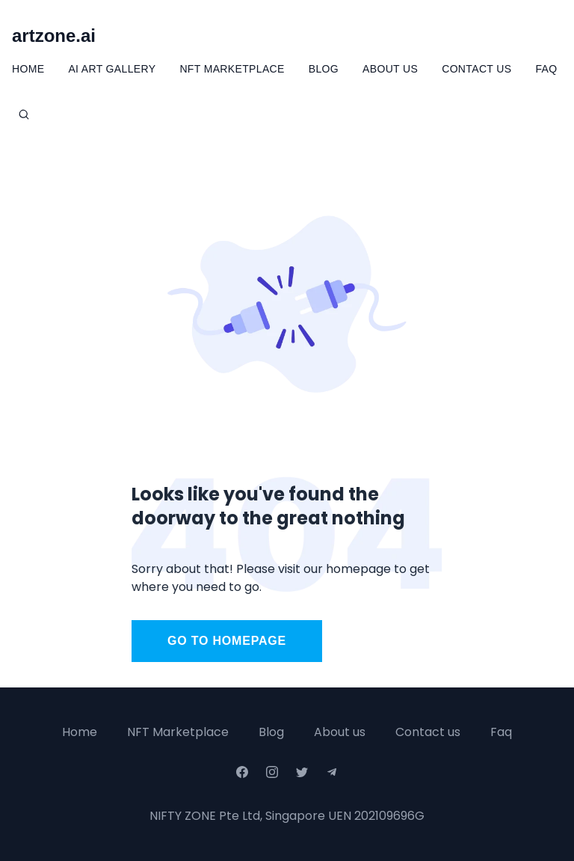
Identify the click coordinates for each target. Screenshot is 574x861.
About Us (390, 69)
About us (339, 732)
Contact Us (476, 69)
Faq (501, 732)
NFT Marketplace (231, 69)
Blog (324, 69)
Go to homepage (226, 640)
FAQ (546, 69)
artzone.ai (54, 35)
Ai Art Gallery (111, 69)
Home (28, 69)
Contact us (427, 732)
